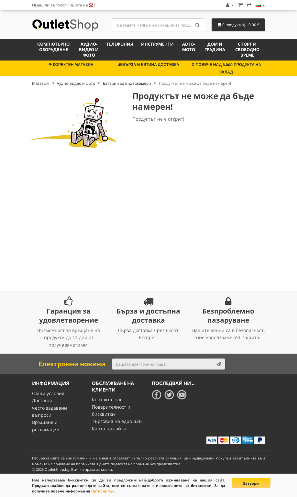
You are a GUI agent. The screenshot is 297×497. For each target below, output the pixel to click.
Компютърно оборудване (53, 46)
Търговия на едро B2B (117, 421)
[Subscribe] (218, 364)
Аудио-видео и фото (89, 49)
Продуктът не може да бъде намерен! (195, 83)
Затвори (251, 483)
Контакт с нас (107, 399)
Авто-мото (188, 46)
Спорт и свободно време (247, 49)
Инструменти (157, 44)
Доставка (42, 400)
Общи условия (48, 393)
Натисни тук (103, 491)
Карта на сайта (109, 428)
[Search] (198, 24)
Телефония (119, 44)
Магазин (40, 83)
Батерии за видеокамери (127, 83)
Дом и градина (214, 46)
